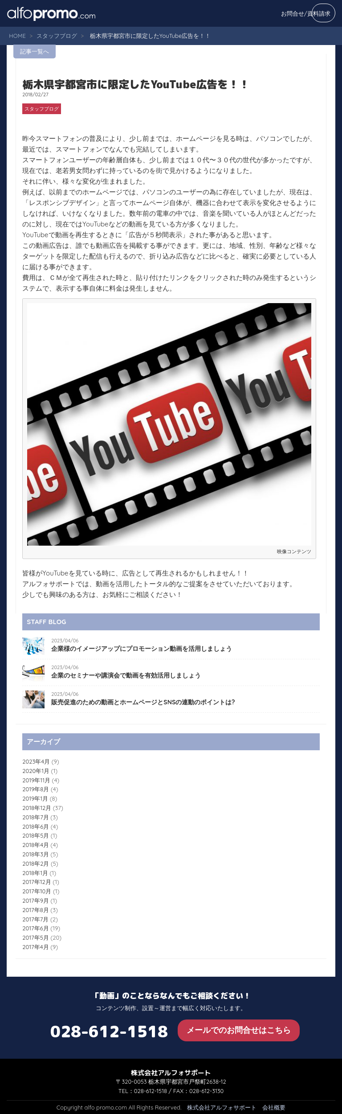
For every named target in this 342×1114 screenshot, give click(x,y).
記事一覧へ (34, 51)
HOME (17, 35)
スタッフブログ (57, 35)
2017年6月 (35, 928)
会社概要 (273, 1107)
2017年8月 (35, 909)
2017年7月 (35, 919)
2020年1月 (35, 770)
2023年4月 (36, 761)
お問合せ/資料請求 (305, 13)
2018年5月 (35, 835)
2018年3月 (35, 854)
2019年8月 (35, 789)
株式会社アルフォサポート (221, 1107)
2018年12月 (36, 807)
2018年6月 (35, 826)
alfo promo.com (62, 13)
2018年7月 (35, 817)
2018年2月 (35, 863)
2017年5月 (35, 937)
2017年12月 (36, 881)
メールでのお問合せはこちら (239, 1030)
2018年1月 (35, 872)
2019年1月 (35, 798)
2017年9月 (35, 900)
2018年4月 (35, 844)
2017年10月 (36, 891)
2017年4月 (35, 946)
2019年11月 (36, 780)
